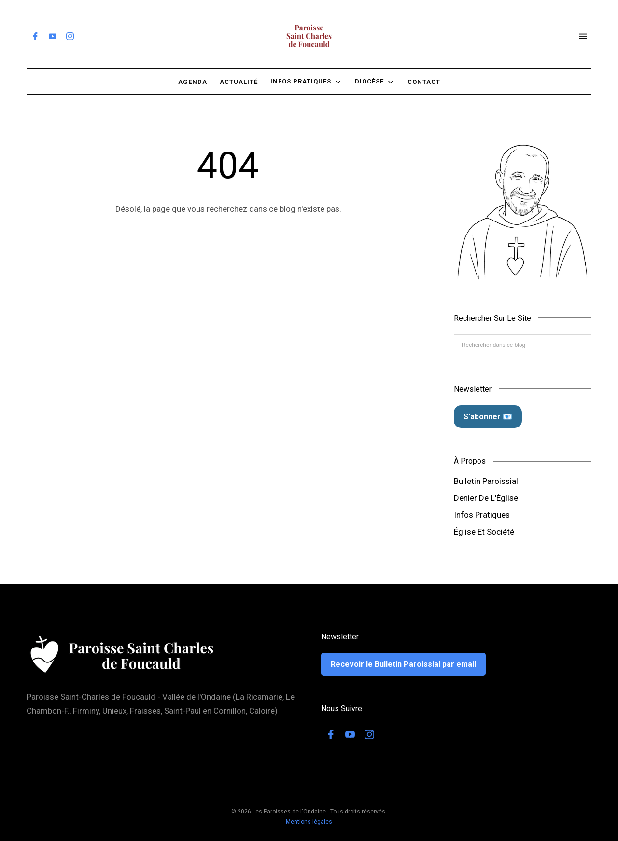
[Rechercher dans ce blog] (522, 345)
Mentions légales (309, 821)
